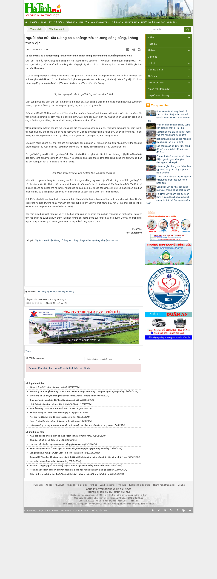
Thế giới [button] (59, 23)
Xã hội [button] (34, 23)
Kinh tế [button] (84, 23)
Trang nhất (38, 551)
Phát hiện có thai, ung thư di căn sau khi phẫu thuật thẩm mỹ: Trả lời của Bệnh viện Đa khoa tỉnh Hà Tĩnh (168, 116)
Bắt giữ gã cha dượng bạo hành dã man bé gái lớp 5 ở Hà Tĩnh (174, 140)
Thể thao (152, 76)
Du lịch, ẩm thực (156, 82)
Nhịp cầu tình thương (158, 95)
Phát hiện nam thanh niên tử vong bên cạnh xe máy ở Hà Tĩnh (173, 126)
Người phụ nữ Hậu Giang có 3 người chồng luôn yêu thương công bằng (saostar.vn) (76, 306)
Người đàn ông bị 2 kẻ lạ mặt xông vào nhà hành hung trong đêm (174, 133)
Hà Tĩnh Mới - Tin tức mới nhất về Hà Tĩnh (67, 576)
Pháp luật (152, 44)
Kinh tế (151, 63)
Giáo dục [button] (71, 23)
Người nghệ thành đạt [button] (153, 22)
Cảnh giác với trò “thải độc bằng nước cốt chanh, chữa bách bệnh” (173, 188)
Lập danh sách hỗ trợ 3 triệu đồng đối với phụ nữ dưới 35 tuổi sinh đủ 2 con (173, 149)
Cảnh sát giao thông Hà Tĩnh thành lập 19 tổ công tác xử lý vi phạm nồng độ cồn (174, 169)
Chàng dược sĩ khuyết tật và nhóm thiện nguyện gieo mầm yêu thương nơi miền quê (173, 159)
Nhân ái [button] (172, 23)
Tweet (28, 417)
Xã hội (151, 37)
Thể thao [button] (117, 23)
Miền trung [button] (132, 23)
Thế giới (152, 50)
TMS (105, 576)
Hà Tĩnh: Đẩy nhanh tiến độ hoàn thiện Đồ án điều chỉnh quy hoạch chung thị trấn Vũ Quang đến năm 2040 (168, 199)
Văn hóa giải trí (155, 69)
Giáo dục (152, 57)
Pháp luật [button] (46, 22)
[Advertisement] (83, 327)
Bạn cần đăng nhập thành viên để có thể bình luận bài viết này (59, 434)
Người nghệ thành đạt (159, 89)
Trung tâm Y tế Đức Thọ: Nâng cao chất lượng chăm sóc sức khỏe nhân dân (174, 179)
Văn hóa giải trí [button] (100, 23)
